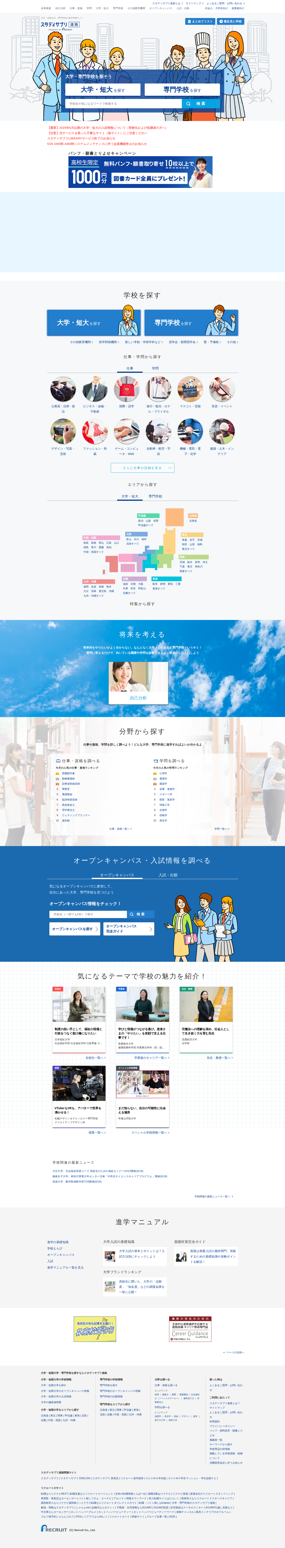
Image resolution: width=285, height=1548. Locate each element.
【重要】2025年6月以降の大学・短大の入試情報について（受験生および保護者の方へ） (107, 127)
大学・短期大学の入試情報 (56, 1396)
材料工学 (173, 1420)
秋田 (184, 544)
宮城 (199, 539)
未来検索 (46, 8)
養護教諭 (67, 794)
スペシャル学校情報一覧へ (149, 1132)
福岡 (86, 586)
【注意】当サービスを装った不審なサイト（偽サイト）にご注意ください (97, 133)
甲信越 (68, 1415)
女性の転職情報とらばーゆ (130, 1493)
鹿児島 (102, 591)
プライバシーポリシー (222, 1426)
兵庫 (125, 588)
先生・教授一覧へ (219, 1057)
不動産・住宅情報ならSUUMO (134, 1507)
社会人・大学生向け (216, 8)
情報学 (163, 815)
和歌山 (142, 588)
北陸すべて (132, 543)
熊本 (108, 586)
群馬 (197, 562)
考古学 (167, 1416)
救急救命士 (68, 804)
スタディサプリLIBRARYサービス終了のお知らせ (81, 138)
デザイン (186, 1416)
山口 (116, 542)
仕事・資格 (76, 8)
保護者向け (238, 8)
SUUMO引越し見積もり (219, 1507)
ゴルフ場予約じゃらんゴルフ (57, 1516)
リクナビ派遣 (180, 1493)
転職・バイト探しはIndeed (154, 1502)
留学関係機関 (108, 342)
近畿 (43, 1420)
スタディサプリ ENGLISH (75, 1478)
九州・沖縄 (69, 1420)
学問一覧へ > (221, 828)
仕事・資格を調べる (166, 1385)
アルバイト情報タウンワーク (130, 1498)
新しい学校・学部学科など (143, 342)
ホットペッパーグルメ (83, 1511)
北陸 (84, 1415)
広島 (108, 542)
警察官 (66, 789)
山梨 (148, 520)
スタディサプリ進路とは (166, 3)
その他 (231, 342)
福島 (199, 544)
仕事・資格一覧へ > (120, 828)
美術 (176, 1416)
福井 (144, 539)
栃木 (189, 562)
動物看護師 (68, 778)
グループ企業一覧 (157, 1516)
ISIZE (172, 1516)
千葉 (182, 566)
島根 (93, 542)
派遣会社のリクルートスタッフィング (211, 1493)
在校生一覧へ (94, 1057)
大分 (86, 591)
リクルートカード (119, 1516)
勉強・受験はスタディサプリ (57, 1507)
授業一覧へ (96, 1132)
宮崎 (93, 591)
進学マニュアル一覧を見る (65, 1267)
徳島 (86, 547)
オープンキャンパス (160, 8)
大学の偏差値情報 (51, 1402)
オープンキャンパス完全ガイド (121, 928)
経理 (157, 1394)
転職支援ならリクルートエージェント (91, 1493)
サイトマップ (193, 3)
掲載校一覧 (216, 1439)
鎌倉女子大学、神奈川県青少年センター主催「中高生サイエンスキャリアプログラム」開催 (110, 1176)
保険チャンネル (185, 1511)
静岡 (162, 583)
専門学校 (118, 8)
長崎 (101, 586)
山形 (192, 544)
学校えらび (55, 1248)
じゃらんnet (83, 1507)
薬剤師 (66, 820)
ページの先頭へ (235, 1352)
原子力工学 (160, 1420)
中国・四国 (54, 1420)
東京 (189, 566)
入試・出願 (183, 8)
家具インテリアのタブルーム (212, 1511)
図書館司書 (68, 773)
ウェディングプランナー (76, 815)
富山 (128, 539)
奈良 (133, 588)
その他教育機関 (136, 8)
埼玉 (205, 562)
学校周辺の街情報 (220, 1449)
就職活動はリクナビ (159, 1493)
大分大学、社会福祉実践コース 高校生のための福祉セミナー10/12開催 (98, 1171)
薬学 (195, 1416)
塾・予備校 (211, 342)
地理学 (158, 1416)
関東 (60, 1415)
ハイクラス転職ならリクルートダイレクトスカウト (107, 1502)
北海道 (193, 520)
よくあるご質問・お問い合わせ (224, 3)
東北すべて (188, 548)
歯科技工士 (189, 1398)
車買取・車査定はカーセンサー (58, 1498)
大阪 (140, 583)
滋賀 (125, 583)
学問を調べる (162, 1407)
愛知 (170, 583)
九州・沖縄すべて (93, 595)
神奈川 (199, 566)
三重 (178, 583)
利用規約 (215, 1421)
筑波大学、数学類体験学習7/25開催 (77, 1181)
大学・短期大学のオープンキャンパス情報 (65, 1391)
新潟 (140, 520)
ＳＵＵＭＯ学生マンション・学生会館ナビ (192, 1478)
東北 (53, 1415)
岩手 (192, 539)
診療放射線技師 (71, 783)
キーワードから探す (221, 1444)
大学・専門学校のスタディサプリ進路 (193, 1502)
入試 (50, 1261)
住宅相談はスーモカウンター (186, 1507)
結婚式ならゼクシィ (103, 1507)
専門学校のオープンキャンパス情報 (120, 1391)
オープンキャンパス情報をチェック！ (85, 903)
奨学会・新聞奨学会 (182, 342)
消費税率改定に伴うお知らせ (226, 1462)
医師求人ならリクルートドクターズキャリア (206, 1498)
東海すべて (159, 588)
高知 (108, 547)
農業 (174, 1394)
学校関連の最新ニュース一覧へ (212, 1196)
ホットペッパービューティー (114, 1511)
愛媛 (101, 547)
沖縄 (111, 591)
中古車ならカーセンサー (55, 1511)
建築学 (163, 783)
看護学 (163, 778)
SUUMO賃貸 (161, 1507)
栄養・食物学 (167, 789)
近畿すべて (129, 593)
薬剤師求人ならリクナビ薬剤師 (58, 1502)
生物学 (163, 810)
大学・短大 (102, 8)
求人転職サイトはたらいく (164, 1498)
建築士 (165, 1394)
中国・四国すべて (93, 551)
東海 (77, 1415)
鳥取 (86, 542)
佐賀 (93, 586)
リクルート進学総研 (132, 1478)
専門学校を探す (109, 1385)
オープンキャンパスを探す (72, 929)
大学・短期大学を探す (53, 1385)
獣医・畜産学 (167, 799)
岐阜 (155, 583)
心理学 (163, 773)
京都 (133, 583)
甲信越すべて (145, 525)
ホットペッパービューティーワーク (153, 1511)
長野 (155, 520)
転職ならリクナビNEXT (54, 1493)
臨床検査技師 (69, 799)
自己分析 (60, 8)
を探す (103, 89)
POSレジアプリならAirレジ (91, 1516)
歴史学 (163, 820)
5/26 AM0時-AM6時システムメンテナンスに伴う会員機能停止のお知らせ (97, 144)
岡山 (101, 542)
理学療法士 (68, 810)
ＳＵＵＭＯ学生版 (156, 1478)
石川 (136, 539)
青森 (184, 539)
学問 (89, 8)
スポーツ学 (166, 794)
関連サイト (138, 1516)
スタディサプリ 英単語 (105, 1478)
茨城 (182, 562)
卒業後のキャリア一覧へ (150, 1057)
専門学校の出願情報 (111, 1396)
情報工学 (165, 804)
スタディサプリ (50, 1478)
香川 (93, 547)
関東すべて (186, 571)
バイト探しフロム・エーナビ (94, 1498)
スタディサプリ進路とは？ (225, 1403)
